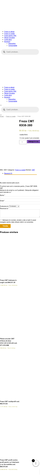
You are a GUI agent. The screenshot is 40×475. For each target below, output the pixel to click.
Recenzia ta (4, 208)
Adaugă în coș (33, 142)
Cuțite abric (8, 40)
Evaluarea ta (4, 206)
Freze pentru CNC (10, 36)
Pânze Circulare (9, 38)
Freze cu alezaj (9, 32)
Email (2, 201)
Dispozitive (12, 44)
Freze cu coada (9, 34)
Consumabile (12, 46)
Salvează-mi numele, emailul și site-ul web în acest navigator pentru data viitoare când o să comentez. (18, 221)
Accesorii (7, 42)
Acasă (2, 116)
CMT (33, 170)
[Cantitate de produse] (23, 142)
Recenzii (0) (8, 173)
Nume (2, 195)
